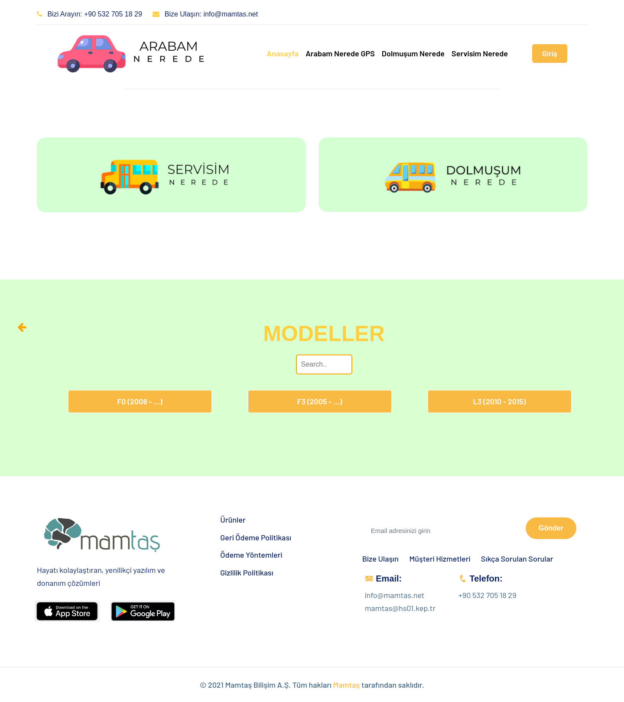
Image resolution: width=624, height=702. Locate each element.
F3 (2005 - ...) (319, 401)
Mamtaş (346, 684)
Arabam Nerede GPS (340, 53)
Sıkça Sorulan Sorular (517, 558)
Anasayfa (282, 53)
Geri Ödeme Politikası (255, 537)
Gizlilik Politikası (246, 572)
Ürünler (232, 519)
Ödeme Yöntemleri (251, 554)
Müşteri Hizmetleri (440, 558)
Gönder (551, 528)
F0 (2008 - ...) (139, 401)
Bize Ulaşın (380, 558)
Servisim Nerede (480, 53)
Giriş (549, 53)
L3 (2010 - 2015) (499, 401)
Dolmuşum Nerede (413, 53)
